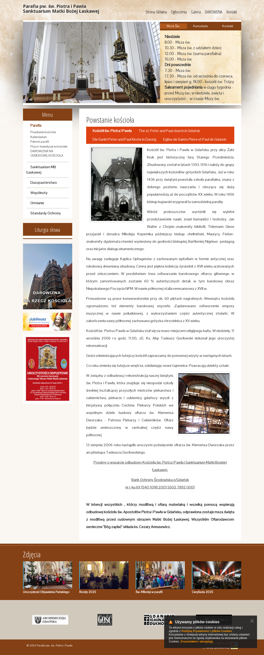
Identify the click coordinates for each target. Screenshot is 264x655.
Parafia (35, 125)
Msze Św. (173, 26)
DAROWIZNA (213, 12)
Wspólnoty (39, 192)
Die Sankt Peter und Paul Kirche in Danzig (124, 139)
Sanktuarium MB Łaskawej (41, 170)
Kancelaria (200, 26)
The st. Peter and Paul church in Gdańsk (169, 130)
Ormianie (37, 202)
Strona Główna (156, 12)
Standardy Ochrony (45, 213)
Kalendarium (38, 137)
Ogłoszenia (179, 12)
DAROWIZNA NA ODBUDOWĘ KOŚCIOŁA (46, 153)
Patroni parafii (39, 142)
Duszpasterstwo (43, 182)
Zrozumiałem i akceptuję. (197, 641)
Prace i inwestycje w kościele (48, 146)
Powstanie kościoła (43, 132)
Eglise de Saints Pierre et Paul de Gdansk (194, 139)
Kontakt (232, 12)
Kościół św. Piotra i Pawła (112, 130)
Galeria (196, 12)
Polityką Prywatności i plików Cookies (207, 631)
